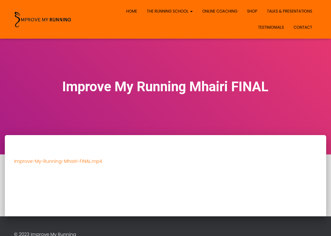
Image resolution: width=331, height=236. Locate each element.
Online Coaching (220, 11)
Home (131, 11)
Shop (252, 11)
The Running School (169, 11)
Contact (303, 27)
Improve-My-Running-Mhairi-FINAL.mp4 (58, 161)
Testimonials (271, 27)
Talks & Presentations (289, 11)
